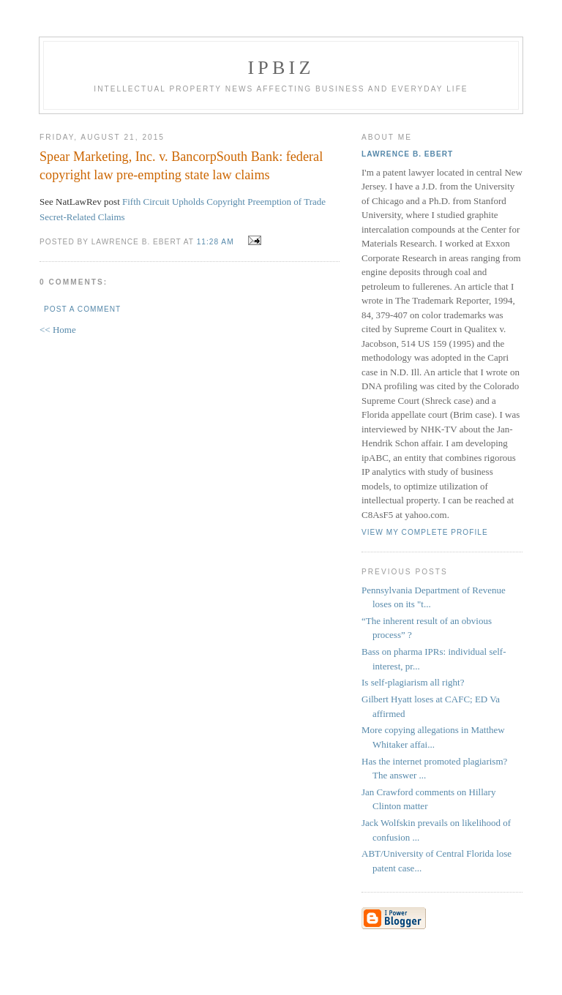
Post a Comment (82, 309)
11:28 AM (215, 242)
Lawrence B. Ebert (407, 154)
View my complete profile (424, 532)
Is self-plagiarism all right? (412, 682)
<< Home (58, 329)
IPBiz (281, 67)
